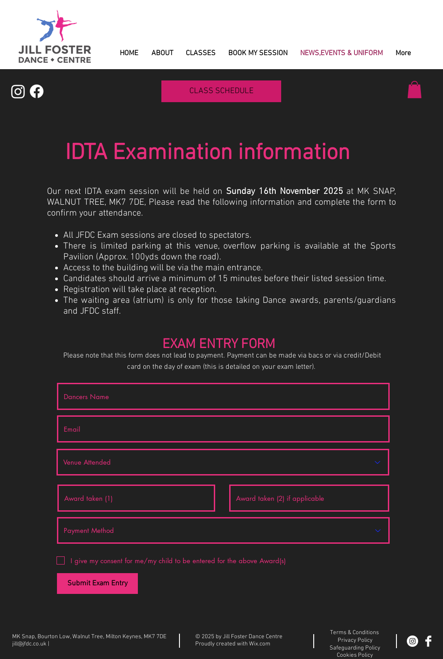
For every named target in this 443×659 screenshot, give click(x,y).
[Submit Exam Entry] (97, 583)
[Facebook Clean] (428, 641)
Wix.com (259, 644)
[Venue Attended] (223, 462)
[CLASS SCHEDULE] (221, 91)
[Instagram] (18, 91)
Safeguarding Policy (355, 648)
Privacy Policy (355, 640)
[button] (414, 89)
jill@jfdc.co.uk (29, 644)
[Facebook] (37, 91)
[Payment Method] (223, 530)
